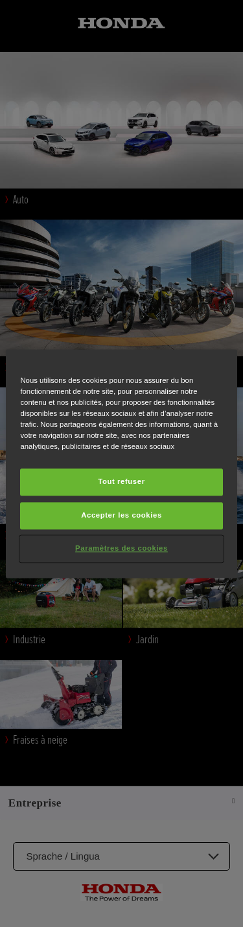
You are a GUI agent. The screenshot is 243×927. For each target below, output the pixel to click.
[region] (121, 463)
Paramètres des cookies (121, 548)
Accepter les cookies (121, 515)
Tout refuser (121, 481)
